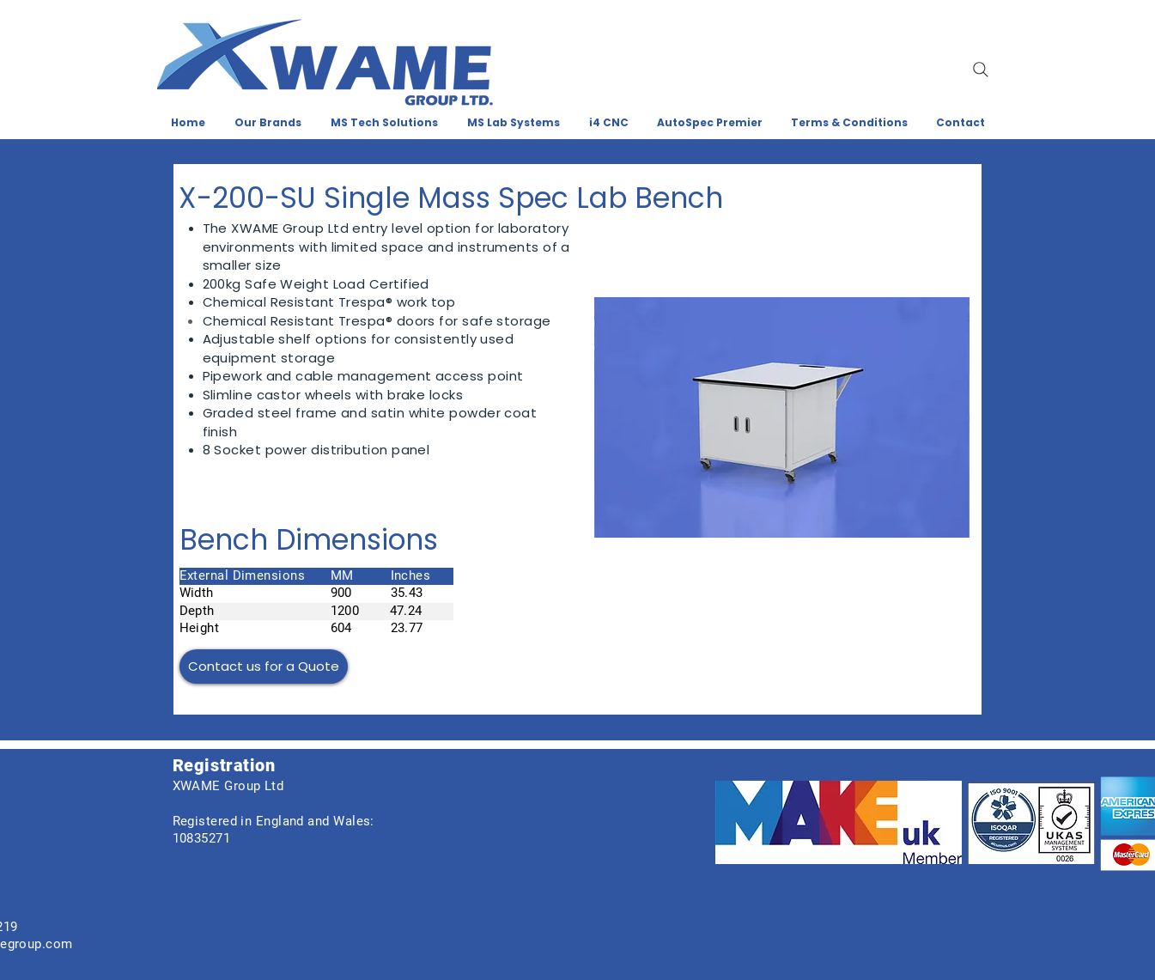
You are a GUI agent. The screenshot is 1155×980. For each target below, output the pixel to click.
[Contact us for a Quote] (263, 666)
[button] (782, 417)
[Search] (981, 70)
